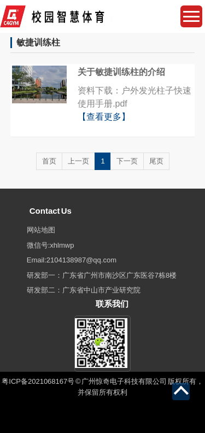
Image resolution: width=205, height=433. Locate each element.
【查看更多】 (104, 116)
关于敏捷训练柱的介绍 (121, 72)
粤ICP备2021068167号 (38, 381)
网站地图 (41, 230)
